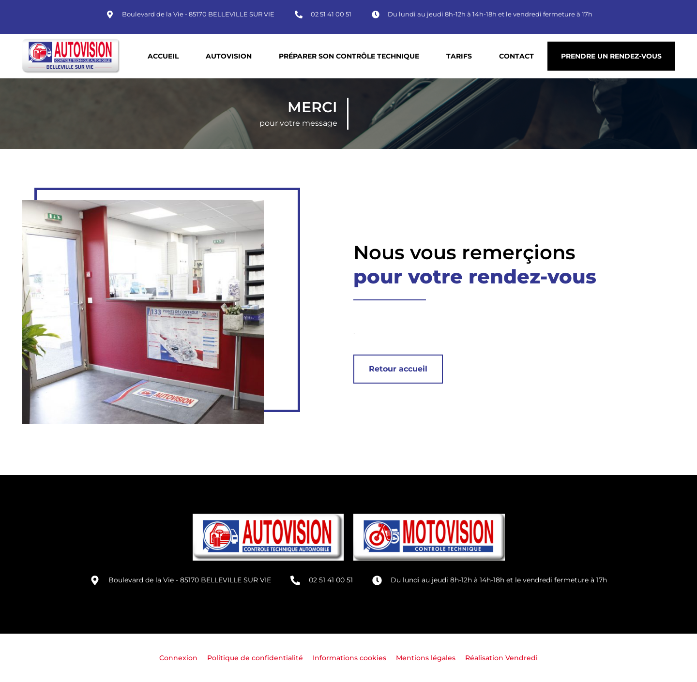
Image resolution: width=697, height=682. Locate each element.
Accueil (163, 56)
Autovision (229, 56)
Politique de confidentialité (255, 657)
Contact (516, 56)
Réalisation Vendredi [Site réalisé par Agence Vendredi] (501, 657)
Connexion (178, 657)
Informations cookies (349, 657)
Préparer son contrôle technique (349, 56)
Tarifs (459, 56)
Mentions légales (425, 657)
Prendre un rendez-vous (611, 56)
